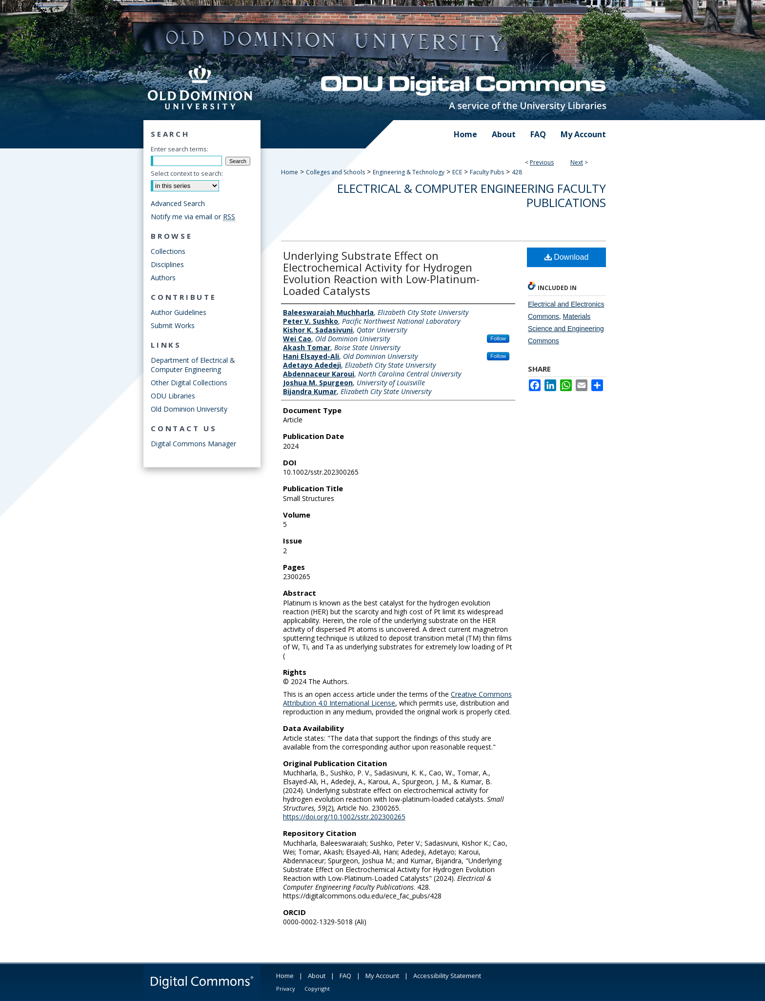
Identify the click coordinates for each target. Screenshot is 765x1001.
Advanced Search (178, 203)
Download (566, 257)
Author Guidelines (178, 312)
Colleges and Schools (335, 172)
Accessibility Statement (447, 975)
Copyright (317, 988)
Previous (542, 162)
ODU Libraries (173, 395)
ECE (457, 172)
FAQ (345, 975)
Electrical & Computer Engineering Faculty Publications (471, 195)
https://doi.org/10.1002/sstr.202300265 (344, 816)
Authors (163, 277)
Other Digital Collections (189, 382)
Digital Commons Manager (193, 443)
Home (289, 172)
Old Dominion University (189, 409)
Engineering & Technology (408, 172)
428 (517, 172)
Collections (168, 251)
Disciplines (167, 264)
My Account (382, 975)
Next (576, 162)
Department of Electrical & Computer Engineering (193, 364)
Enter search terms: (179, 149)
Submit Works (173, 325)
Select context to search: (187, 173)
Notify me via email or (193, 216)
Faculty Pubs (487, 172)
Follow (498, 338)
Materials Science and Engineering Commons (566, 329)
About (316, 975)
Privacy (285, 988)
